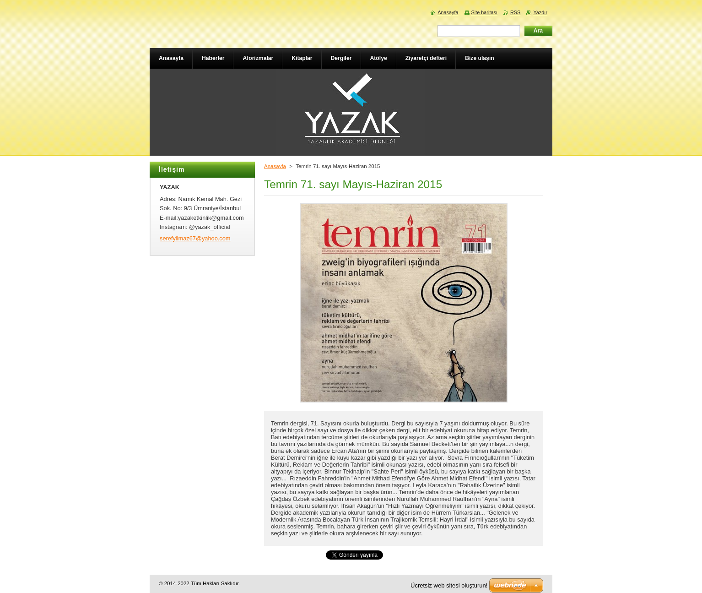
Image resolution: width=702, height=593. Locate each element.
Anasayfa (275, 166)
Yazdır (540, 12)
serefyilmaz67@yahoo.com (195, 238)
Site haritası (484, 12)
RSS (515, 12)
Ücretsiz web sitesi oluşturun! (448, 585)
